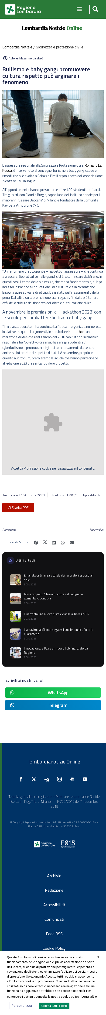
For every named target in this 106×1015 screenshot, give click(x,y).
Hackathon (76, 331)
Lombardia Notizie (43, 28)
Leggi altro (89, 996)
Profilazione (32, 468)
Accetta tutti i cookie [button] (54, 1006)
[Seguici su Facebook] (22, 779)
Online (74, 28)
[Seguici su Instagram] (60, 779)
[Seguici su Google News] (73, 779)
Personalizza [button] (21, 1006)
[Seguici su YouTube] (86, 779)
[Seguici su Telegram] (47, 779)
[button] (94, 9)
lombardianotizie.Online (54, 762)
